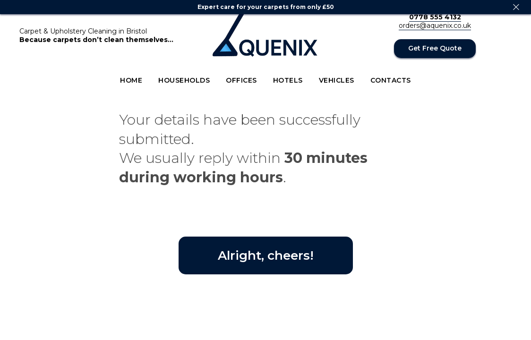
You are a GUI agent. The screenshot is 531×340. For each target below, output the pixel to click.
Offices (241, 80)
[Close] (516, 7)
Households (184, 80)
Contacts (390, 80)
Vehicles (336, 80)
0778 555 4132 (435, 17)
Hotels (288, 80)
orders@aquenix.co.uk (435, 25)
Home (131, 80)
